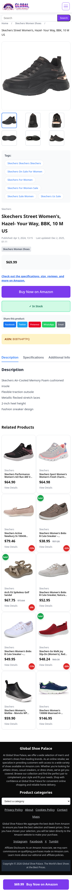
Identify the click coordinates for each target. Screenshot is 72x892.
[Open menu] (66, 6)
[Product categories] (36, 801)
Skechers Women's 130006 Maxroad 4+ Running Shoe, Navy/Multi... (50, 714)
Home (5, 23)
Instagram (20, 841)
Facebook (10, 324)
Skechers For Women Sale (22, 188)
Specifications (33, 357)
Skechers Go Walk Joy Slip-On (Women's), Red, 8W (52, 654)
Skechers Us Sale (51, 196)
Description (10, 357)
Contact (62, 810)
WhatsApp (49, 324)
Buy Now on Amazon (36, 291)
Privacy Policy (14, 810)
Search (64, 18)
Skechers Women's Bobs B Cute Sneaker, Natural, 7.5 (52, 595)
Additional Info (59, 357)
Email (61, 324)
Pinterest (34, 324)
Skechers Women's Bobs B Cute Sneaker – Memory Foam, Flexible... (53, 536)
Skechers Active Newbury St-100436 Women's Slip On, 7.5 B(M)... (16, 537)
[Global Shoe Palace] (15, 6)
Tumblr (54, 841)
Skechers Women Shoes (28, 23)
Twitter (22, 324)
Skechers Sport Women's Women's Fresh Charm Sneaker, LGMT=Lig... (53, 477)
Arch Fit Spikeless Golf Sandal (16, 594)
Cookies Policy (45, 810)
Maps (36, 816)
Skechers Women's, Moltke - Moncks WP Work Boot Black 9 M (15, 713)
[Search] (29, 18)
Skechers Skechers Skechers (24, 163)
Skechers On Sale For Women (24, 171)
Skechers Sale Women (20, 196)
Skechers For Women (20, 179)
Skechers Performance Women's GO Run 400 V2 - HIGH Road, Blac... (18, 477)
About (29, 810)
